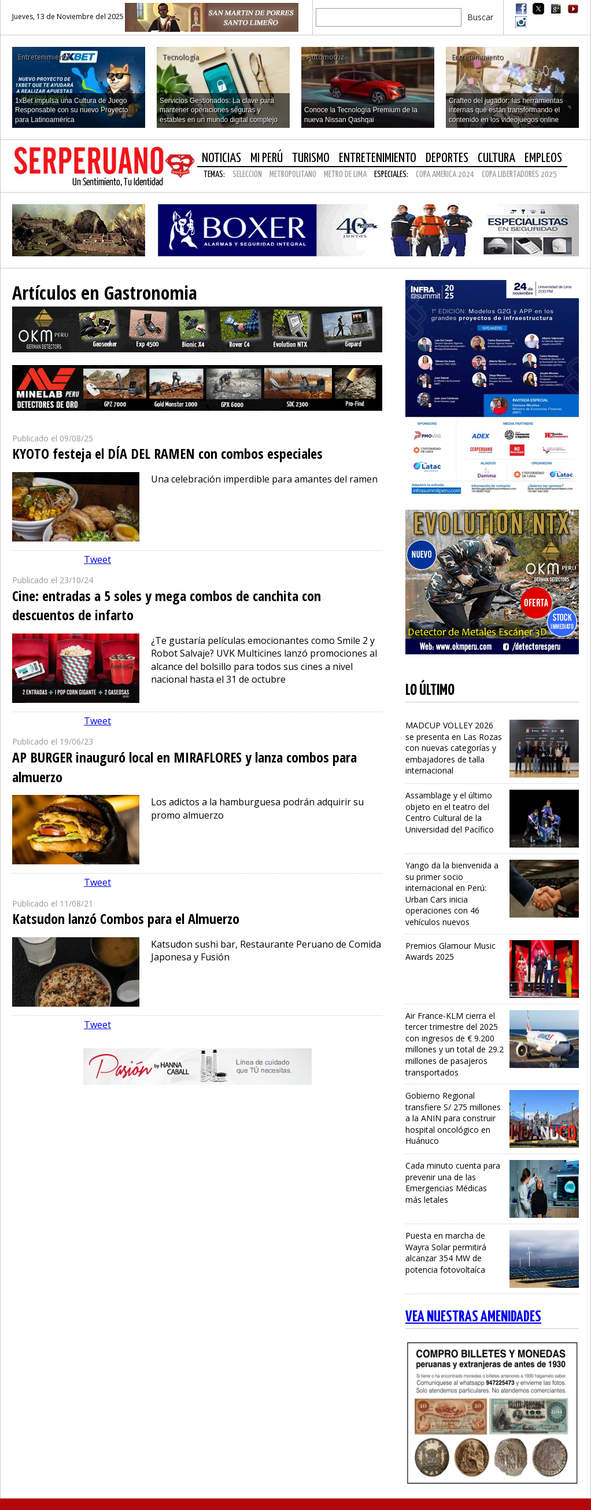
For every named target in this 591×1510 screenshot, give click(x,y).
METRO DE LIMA (345, 174)
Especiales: (391, 174)
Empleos (543, 158)
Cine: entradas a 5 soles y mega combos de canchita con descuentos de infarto (166, 605)
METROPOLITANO (292, 174)
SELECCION (247, 174)
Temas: (214, 174)
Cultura (496, 158)
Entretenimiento (377, 158)
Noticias (221, 158)
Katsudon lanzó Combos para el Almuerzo (125, 918)
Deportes (447, 158)
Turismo (311, 158)
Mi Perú (266, 158)
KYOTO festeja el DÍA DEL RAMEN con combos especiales (167, 453)
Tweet (97, 559)
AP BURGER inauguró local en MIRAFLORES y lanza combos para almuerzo (184, 766)
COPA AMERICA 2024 (445, 174)
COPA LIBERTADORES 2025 (519, 174)
